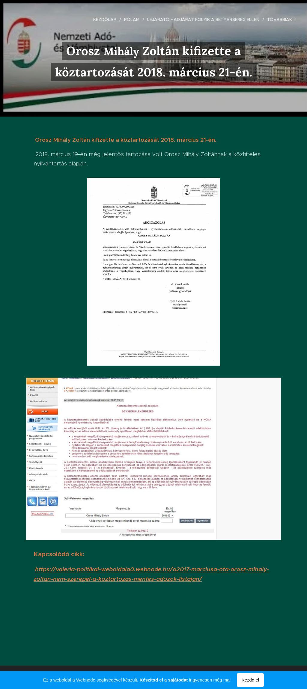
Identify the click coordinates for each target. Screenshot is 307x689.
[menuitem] (106, 19)
